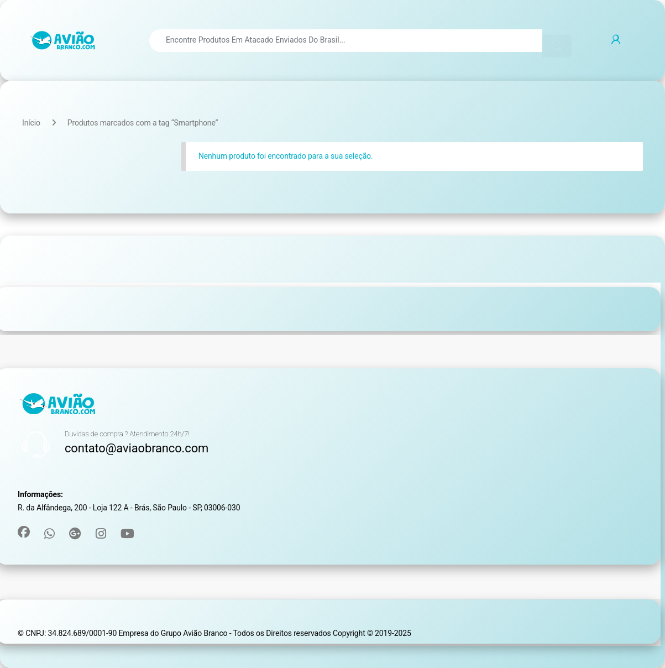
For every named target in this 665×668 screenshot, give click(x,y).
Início (31, 122)
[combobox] (345, 40)
